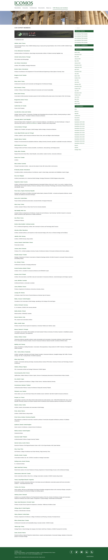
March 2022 (77, 75)
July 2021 (77, 80)
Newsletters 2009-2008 (80, 124)
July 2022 (77, 73)
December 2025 (78, 54)
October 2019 (77, 95)
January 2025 (77, 58)
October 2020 (77, 88)
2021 (76, 109)
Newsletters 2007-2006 (80, 122)
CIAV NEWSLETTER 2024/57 (81, 40)
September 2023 (78, 67)
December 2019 (78, 92)
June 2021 (77, 82)
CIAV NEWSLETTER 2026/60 (81, 34)
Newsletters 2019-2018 (80, 134)
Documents (41, 8)
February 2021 (78, 84)
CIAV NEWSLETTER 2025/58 (81, 38)
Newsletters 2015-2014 (80, 130)
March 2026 (77, 52)
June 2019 (77, 97)
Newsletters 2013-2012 (80, 128)
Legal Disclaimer (90, 556)
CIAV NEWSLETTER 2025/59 (81, 36)
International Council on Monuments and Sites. (30, 557)
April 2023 (77, 69)
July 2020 (77, 90)
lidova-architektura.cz (32, 123)
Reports (76, 145)
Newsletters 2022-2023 (80, 139)
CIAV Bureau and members (60, 8)
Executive (25, 8)
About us (48, 8)
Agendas (76, 113)
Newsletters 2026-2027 (80, 143)
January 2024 (77, 63)
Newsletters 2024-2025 (80, 141)
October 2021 (77, 78)
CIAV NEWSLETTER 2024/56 (81, 42)
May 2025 (77, 56)
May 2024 (77, 60)
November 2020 (78, 86)
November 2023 (78, 65)
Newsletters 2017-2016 (80, 132)
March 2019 (77, 103)
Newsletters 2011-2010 (80, 126)
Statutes (76, 147)
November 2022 (78, 71)
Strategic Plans (78, 149)
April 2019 (77, 101)
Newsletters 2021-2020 (80, 136)
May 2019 (77, 99)
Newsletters (17, 8)
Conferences (33, 8)
